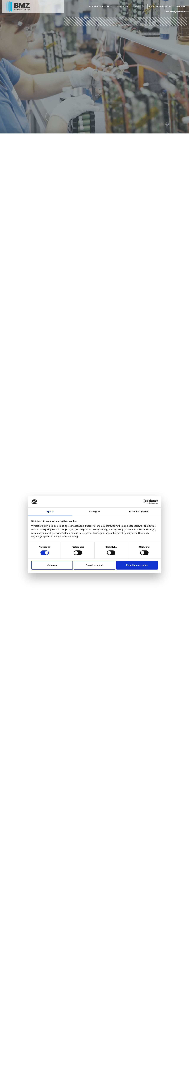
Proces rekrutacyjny (160, 6)
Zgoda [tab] (50, 511)
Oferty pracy (124, 6)
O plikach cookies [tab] (138, 511)
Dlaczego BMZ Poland (100, 6)
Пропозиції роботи (175, 11)
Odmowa (52, 565)
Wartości (140, 6)
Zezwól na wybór (94, 565)
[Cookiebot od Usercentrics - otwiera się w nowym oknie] (145, 501)
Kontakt (180, 6)
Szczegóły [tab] (94, 511)
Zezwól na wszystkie (137, 565)
